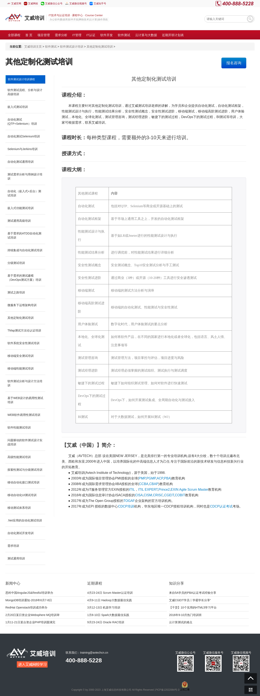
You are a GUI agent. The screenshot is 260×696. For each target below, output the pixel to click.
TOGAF (129, 501)
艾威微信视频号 (78, 3)
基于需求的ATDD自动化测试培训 (24, 235)
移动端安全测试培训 (20, 355)
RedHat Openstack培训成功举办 (26, 607)
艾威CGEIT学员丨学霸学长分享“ (190, 600)
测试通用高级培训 (19, 220)
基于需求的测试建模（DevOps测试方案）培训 (24, 277)
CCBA (143, 484)
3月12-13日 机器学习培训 (103, 607)
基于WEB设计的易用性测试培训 (25, 400)
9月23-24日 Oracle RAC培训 (105, 622)
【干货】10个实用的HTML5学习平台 (193, 607)
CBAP (153, 484)
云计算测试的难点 (180, 622)
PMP (142, 478)
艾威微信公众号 (54, 3)
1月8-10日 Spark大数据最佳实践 (108, 615)
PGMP (151, 478)
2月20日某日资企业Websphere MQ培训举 (32, 615)
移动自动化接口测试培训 (23, 482)
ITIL (132, 489)
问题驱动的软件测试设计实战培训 (24, 442)
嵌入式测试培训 (17, 106)
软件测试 (51, 46)
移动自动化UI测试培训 (22, 495)
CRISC (158, 495)
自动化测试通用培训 (20, 161)
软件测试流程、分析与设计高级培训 (24, 92)
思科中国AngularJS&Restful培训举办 (29, 592)
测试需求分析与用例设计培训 (24, 176)
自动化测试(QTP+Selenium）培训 (22, 121)
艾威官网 (16, 3)
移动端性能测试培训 (20, 368)
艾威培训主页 (33, 46)
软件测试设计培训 (71, 46)
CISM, (148, 495)
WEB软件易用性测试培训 (23, 414)
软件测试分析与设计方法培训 (24, 383)
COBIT (180, 495)
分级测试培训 (16, 263)
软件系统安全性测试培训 (23, 343)
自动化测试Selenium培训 (23, 136)
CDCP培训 (126, 506)
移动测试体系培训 (19, 507)
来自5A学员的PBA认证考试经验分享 (192, 592)
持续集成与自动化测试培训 (24, 250)
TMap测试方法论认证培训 (24, 330)
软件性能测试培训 (19, 427)
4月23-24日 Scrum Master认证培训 (110, 592)
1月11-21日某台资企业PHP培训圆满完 (30, 622)
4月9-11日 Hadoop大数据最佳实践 (109, 600)
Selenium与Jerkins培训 (22, 149)
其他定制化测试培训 (100, 46)
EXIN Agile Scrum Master (189, 489)
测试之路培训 (16, 292)
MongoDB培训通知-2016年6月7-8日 (28, 600)
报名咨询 (233, 63)
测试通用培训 (16, 558)
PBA (167, 478)
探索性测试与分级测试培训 (24, 469)
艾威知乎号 (100, 3)
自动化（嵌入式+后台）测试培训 (24, 193)
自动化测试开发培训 (20, 533)
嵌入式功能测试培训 (20, 208)
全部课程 (14, 35)
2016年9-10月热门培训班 (185, 615)
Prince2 (164, 489)
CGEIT (169, 495)
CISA (139, 495)
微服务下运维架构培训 (22, 305)
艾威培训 (34, 18)
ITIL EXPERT (147, 489)
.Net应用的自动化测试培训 (24, 520)
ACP (160, 478)
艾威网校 (33, 3)
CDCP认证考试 (221, 506)
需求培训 (13, 545)
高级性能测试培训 (19, 457)
